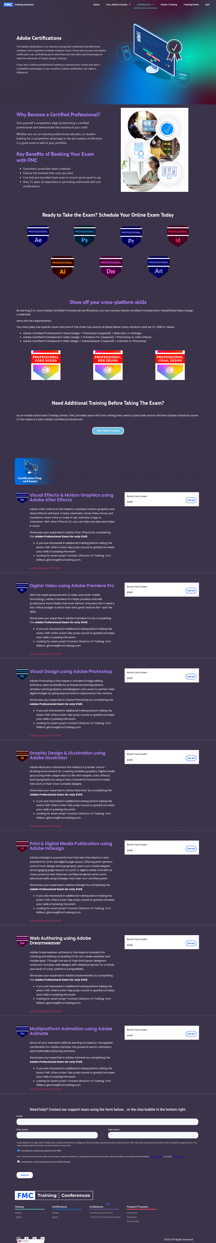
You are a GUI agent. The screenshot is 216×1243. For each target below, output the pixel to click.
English (23, 1241)
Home (96, 4)
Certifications (145, 4)
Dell (207, 4)
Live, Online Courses (118, 4)
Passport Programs (137, 1206)
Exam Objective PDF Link (45, 568)
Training (19, 1206)
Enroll (191, 500)
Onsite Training (169, 4)
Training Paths (191, 4)
